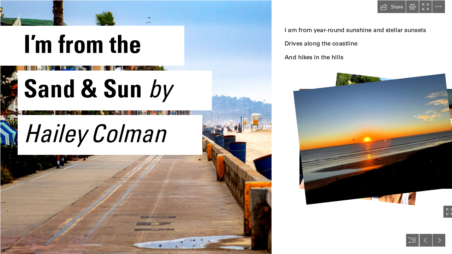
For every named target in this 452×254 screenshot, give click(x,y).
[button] (391, 6)
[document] (226, 127)
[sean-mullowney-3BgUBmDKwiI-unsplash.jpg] (135, 127)
